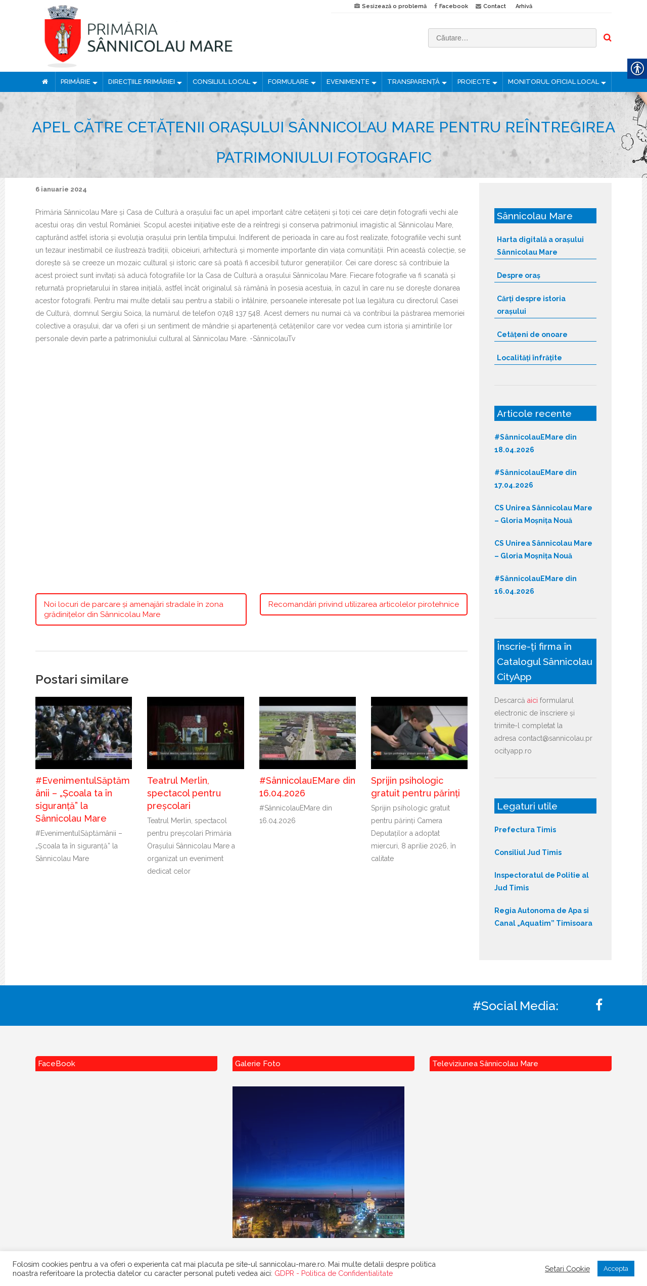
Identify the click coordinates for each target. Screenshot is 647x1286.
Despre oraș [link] (518, 275)
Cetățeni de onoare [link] (532, 334)
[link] (175, 36)
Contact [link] (494, 6)
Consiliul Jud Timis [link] (528, 852)
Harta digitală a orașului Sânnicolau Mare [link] (540, 245)
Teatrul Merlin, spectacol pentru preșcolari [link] (184, 793)
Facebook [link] (453, 6)
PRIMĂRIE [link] (75, 81)
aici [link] (532, 700)
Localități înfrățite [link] (529, 358)
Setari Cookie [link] (567, 1268)
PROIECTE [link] (473, 81)
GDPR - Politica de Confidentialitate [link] (333, 1273)
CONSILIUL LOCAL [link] (221, 81)
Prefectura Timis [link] (525, 830)
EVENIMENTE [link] (348, 81)
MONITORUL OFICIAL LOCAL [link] (553, 81)
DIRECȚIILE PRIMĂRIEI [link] (141, 81)
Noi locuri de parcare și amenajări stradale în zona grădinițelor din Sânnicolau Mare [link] (133, 609)
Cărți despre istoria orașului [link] (531, 305)
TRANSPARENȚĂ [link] (413, 81)
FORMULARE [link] (288, 81)
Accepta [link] (616, 1268)
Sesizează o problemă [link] (394, 6)
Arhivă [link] (524, 6)
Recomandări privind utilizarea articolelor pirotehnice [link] (363, 604)
